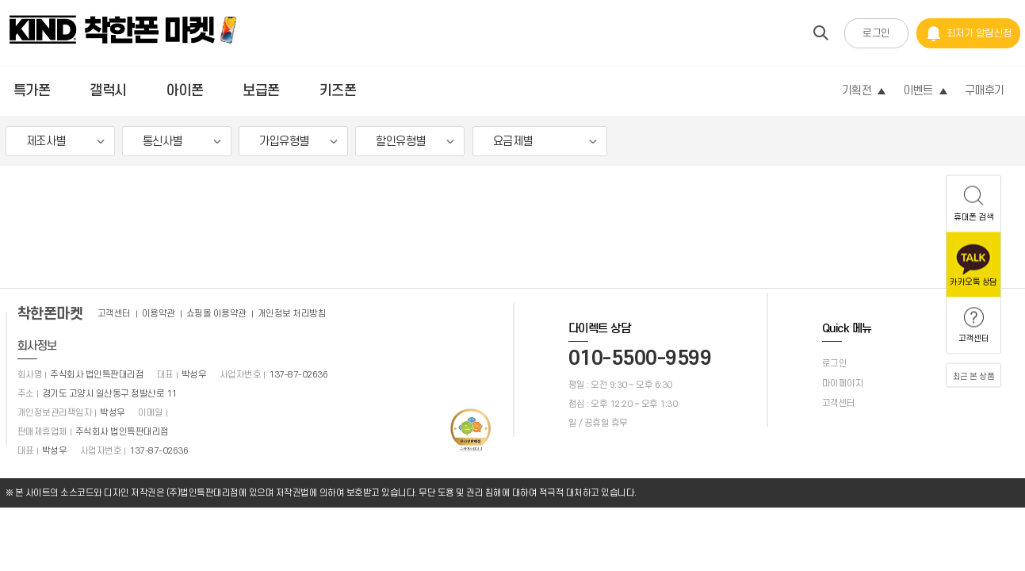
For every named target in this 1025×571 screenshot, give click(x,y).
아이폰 (185, 90)
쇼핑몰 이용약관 (216, 313)
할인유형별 (401, 141)
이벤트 (925, 91)
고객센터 (114, 313)
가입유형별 (284, 141)
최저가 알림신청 (968, 34)
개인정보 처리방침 (292, 313)
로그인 (876, 33)
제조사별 (46, 141)
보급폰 (261, 90)
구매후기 (984, 91)
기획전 (864, 91)
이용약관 (158, 313)
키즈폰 (338, 90)
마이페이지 (843, 383)
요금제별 (513, 141)
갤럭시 (108, 90)
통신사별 (162, 141)
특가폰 (32, 90)
